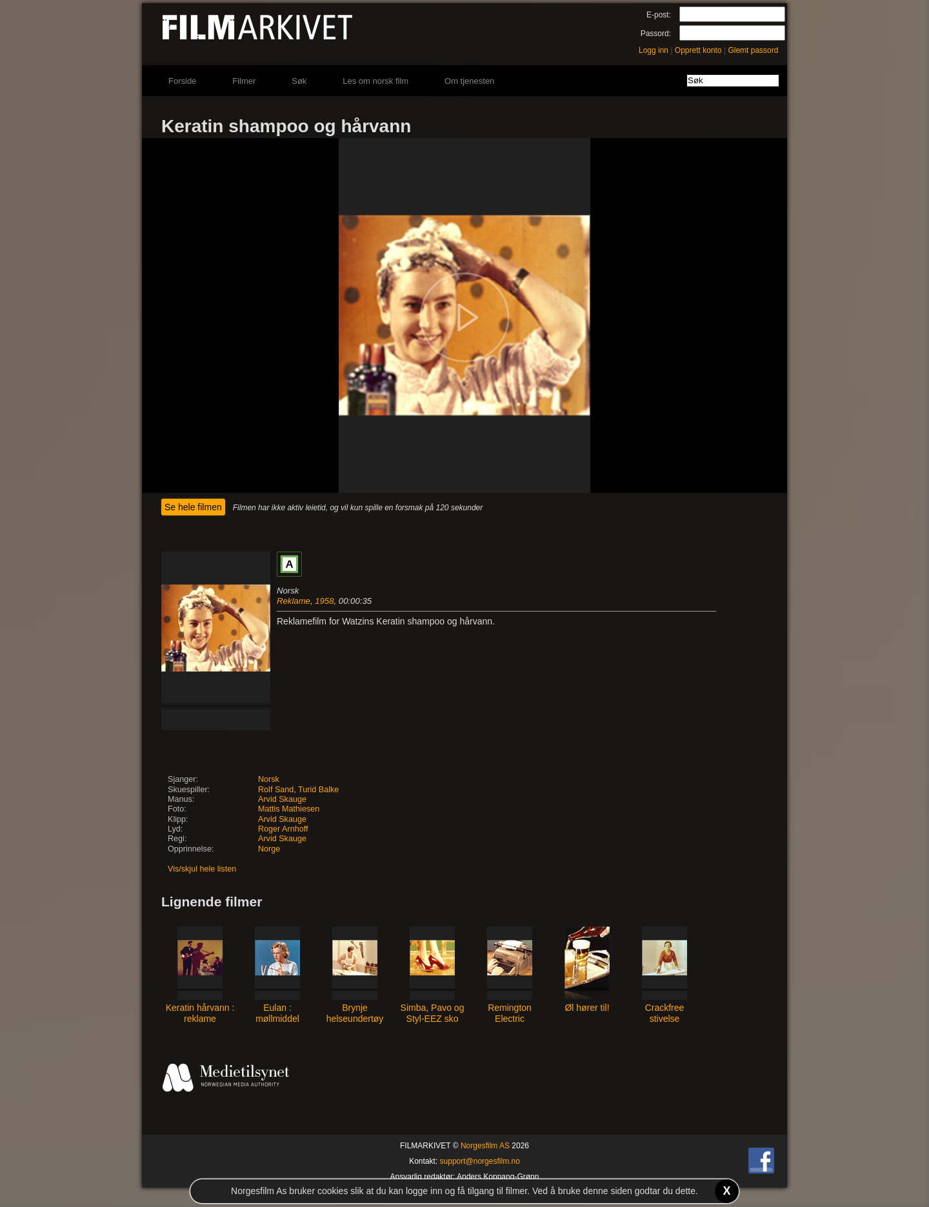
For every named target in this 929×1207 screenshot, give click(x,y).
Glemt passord (753, 50)
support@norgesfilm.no (480, 1161)
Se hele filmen (193, 507)
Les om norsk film (375, 81)
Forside (182, 81)
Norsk (268, 779)
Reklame (293, 601)
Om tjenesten (469, 81)
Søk (299, 81)
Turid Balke (318, 789)
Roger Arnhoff (283, 828)
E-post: (658, 14)
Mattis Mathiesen (288, 808)
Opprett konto (698, 50)
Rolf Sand (276, 789)
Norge (269, 848)
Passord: (656, 33)
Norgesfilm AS (485, 1145)
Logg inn (653, 50)
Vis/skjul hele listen (202, 868)
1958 (324, 601)
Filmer (243, 81)
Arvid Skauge (282, 799)
